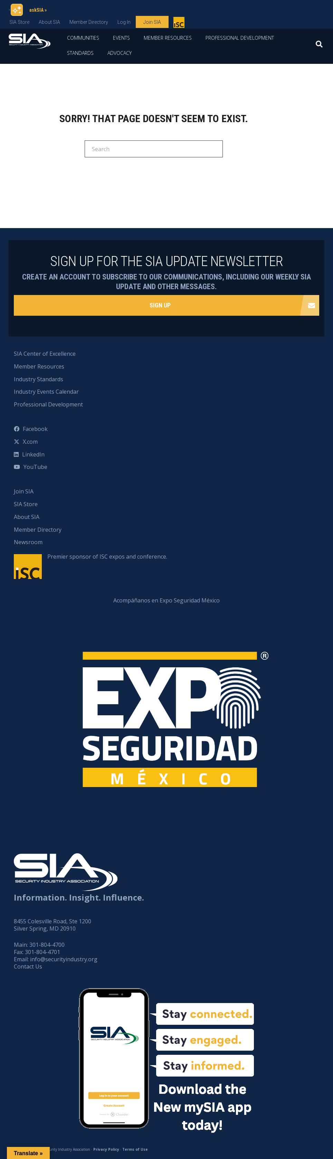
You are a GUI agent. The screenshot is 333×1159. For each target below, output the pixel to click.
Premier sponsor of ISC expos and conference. (107, 556)
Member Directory (88, 22)
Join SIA (152, 22)
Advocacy (119, 53)
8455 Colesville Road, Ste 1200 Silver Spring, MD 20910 (52, 924)
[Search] (319, 46)
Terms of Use (135, 1149)
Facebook (35, 429)
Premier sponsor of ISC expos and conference (179, 24)
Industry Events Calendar (46, 391)
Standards (80, 53)
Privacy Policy (106, 1149)
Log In (124, 22)
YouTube (35, 467)
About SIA (49, 22)
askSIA (36, 10)
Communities (83, 38)
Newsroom (28, 542)
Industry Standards (38, 379)
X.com (30, 441)
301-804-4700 (47, 945)
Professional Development (240, 38)
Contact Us (28, 966)
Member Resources (168, 38)
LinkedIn (33, 454)
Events (121, 38)
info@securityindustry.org (63, 959)
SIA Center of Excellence (45, 353)
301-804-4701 (42, 952)
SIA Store (19, 22)
